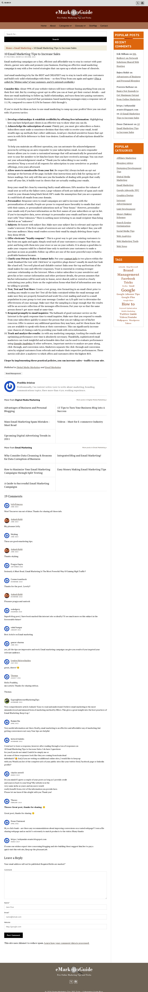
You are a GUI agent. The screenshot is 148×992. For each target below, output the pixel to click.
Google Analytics (23, 343)
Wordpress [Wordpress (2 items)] (134, 320)
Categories (64, 25)
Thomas (14, 675)
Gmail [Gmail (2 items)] (131, 286)
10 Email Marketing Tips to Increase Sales (128, 128)
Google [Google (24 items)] (128, 290)
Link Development (126, 208)
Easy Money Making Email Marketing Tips (81, 469)
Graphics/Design (125, 195)
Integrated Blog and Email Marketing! (79, 455)
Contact (104, 25)
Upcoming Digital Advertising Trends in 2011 (27, 437)
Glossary (79, 25)
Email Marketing (22, 48)
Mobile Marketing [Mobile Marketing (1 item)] (128, 311)
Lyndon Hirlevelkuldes (21, 660)
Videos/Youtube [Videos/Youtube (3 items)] (128, 317)
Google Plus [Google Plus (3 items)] (128, 297)
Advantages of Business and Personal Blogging (25, 409)
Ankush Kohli (16, 519)
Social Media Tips (125, 231)
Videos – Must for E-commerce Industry (80, 421)
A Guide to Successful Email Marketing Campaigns (26, 485)
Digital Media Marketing (28, 367)
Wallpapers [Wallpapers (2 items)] (122, 320)
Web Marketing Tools (127, 241)
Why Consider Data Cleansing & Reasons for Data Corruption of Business (28, 457)
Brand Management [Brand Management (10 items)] (128, 272)
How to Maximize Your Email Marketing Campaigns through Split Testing (27, 471)
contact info (70, 258)
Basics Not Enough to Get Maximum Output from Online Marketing (128, 95)
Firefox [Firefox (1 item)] (125, 286)
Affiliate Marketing (126, 158)
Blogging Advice (125, 163)
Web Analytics (124, 236)
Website (7, 922)
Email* (6, 912)
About (53, 25)
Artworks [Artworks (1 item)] (121, 267)
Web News (122, 246)
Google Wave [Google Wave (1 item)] (128, 300)
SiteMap (93, 25)
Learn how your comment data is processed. (66, 943)
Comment (8, 870)
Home (44, 25)
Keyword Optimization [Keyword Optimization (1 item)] (128, 308)
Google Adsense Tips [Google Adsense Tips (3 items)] (128, 294)
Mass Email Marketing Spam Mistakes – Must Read (27, 423)
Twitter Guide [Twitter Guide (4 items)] (128, 314)
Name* (6, 903)
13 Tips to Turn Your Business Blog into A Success (81, 409)
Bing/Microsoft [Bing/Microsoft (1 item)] (132, 267)
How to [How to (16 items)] (128, 304)
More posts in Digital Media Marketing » (92, 400)
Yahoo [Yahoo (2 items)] (128, 323)
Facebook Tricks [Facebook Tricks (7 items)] (128, 280)
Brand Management (13, 373)
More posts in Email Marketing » (94, 447)
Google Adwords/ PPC (128, 190)
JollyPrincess (17, 504)
